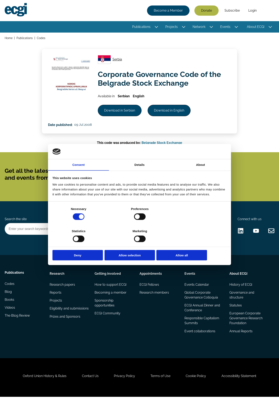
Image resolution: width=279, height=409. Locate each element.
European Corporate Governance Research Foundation (245, 327)
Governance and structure (241, 303)
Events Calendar (196, 292)
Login (252, 11)
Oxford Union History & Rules (42, 387)
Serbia (118, 61)
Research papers (62, 292)
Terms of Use (161, 387)
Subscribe (232, 11)
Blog (8, 301)
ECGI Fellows (149, 292)
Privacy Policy (124, 387)
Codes (41, 38)
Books (9, 309)
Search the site (16, 226)
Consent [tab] (78, 176)
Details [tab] (139, 176)
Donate (206, 11)
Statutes (235, 314)
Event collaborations (199, 340)
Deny (81, 244)
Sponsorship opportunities (104, 311)
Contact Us (89, 387)
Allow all (198, 244)
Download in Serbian (120, 113)
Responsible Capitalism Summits (201, 329)
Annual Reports (240, 340)
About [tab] (200, 176)
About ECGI (255, 27)
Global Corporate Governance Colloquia (201, 303)
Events (225, 27)
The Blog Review (17, 325)
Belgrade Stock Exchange (162, 147)
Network (198, 27)
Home (9, 38)
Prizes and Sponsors (65, 330)
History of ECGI (240, 292)
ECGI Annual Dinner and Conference (202, 316)
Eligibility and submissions (59, 319)
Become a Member (168, 11)
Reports (56, 301)
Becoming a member (110, 301)
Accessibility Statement (241, 387)
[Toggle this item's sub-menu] (156, 27)
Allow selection (139, 244)
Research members (154, 301)
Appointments (151, 281)
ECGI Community (107, 322)
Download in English (171, 113)
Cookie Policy (197, 387)
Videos (10, 317)
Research (57, 281)
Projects (171, 27)
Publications (141, 27)
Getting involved (108, 281)
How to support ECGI (110, 292)
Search (267, 11)
